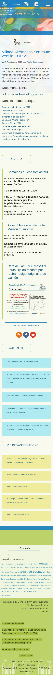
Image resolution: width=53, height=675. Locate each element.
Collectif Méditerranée (17, 576)
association (37, 571)
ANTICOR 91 (24, 572)
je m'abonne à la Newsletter (26, 325)
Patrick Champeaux (34, 62)
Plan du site (8, 668)
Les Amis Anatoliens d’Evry (35, 585)
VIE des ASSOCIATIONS (22, 445)
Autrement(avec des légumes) (16, 126)
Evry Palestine (28, 582)
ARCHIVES (22, 14)
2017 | (26, 564)
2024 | (13, 567)
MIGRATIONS (27, 589)
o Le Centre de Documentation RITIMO (20, 639)
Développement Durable (18, 579)
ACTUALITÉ (16, 347)
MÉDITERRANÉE (16, 589)
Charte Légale (26, 655)
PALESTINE (5, 592)
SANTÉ (33, 592)
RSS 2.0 (43, 668)
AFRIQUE (35, 567)
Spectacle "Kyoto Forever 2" (15, 120)
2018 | (31, 564)
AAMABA (28, 567)
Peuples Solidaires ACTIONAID (20, 592)
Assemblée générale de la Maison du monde (26, 227)
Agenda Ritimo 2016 (11, 123)
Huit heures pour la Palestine (15, 139)
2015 (35, 14)
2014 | (12, 564)
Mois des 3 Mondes (41, 589)
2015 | (17, 564)
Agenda (16, 4)
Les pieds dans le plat (12, 129)
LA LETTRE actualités (16, 585)
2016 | (21, 564)
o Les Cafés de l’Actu (28, 633)
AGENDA (16, 159)
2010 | (3, 564)
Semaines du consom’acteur (27, 172)
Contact (33, 668)
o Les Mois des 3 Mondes (14, 630)
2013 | (8, 564)
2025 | (17, 567)
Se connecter (21, 668)
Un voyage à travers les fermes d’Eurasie (21, 133)
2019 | (36, 564)
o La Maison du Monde (13, 623)
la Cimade (4, 585)
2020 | (41, 564)
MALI (8, 589)
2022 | (3, 567)
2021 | (46, 564)
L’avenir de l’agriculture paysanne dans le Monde (25, 136)
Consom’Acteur (31, 576)
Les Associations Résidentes (15, 649)
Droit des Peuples (44, 579)
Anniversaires (14, 572)
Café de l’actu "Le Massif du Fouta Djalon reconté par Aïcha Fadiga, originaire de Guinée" (27, 271)
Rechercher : (26, 548)
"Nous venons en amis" (13, 110)
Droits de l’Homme (7, 582)
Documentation (32, 579)
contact (45, 611)
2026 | (22, 567)
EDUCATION (18, 582)
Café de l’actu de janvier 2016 (16, 107)
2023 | (8, 567)
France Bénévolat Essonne (42, 582)
